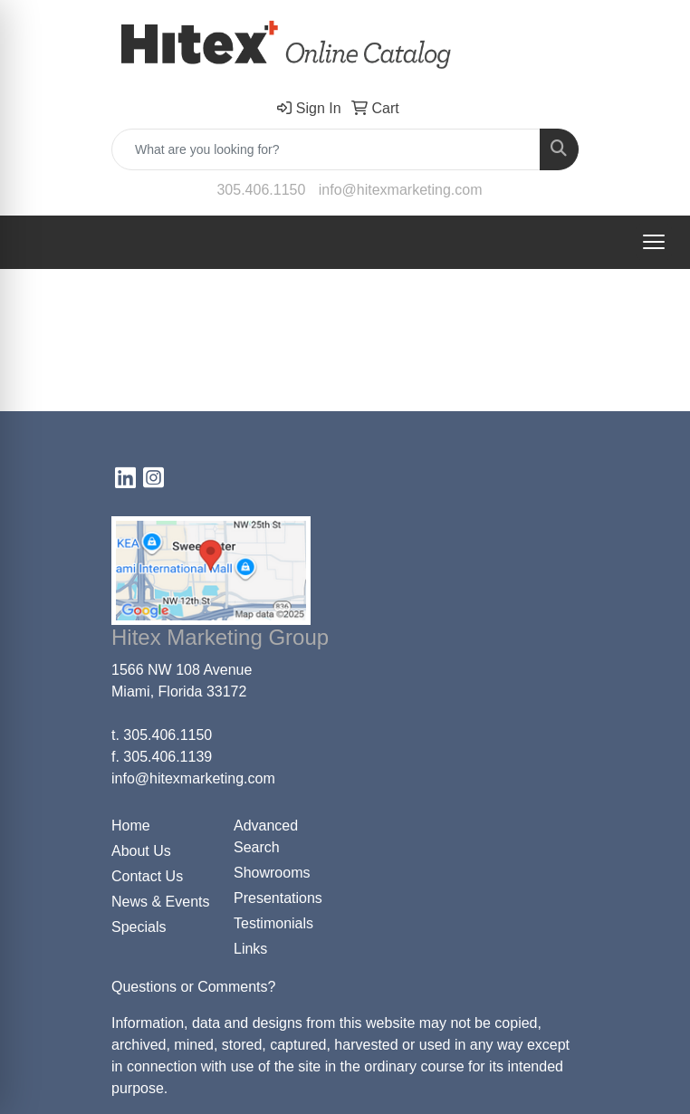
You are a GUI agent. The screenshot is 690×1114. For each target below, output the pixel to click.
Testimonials (273, 923)
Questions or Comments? (193, 986)
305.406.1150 (260, 189)
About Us (141, 851)
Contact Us (147, 876)
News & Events (160, 901)
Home (130, 825)
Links (250, 948)
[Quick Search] (326, 149)
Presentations (278, 898)
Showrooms (272, 872)
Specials (138, 927)
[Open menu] (654, 242)
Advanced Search (266, 836)
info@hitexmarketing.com (401, 189)
